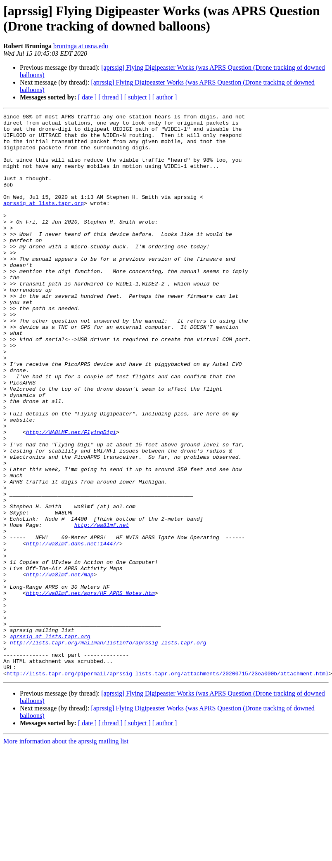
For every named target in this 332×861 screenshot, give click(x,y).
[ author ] (164, 97)
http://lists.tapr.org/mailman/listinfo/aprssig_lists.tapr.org (108, 748)
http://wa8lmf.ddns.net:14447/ (72, 630)
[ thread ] (110, 97)
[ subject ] (137, 97)
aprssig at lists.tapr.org (43, 221)
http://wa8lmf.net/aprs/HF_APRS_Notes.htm (90, 689)
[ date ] (87, 97)
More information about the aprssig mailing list (65, 853)
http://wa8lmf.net (101, 607)
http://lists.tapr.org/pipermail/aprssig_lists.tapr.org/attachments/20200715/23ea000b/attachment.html (168, 786)
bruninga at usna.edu (80, 46)
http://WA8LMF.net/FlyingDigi (71, 496)
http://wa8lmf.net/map (60, 667)
